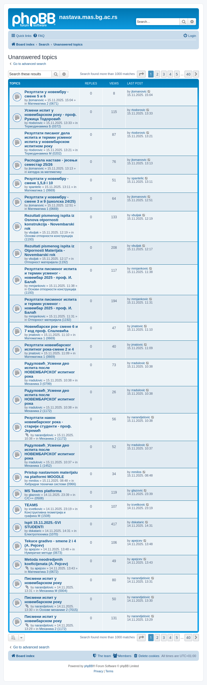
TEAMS (31, 505)
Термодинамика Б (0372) (43, 126)
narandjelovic (44, 435)
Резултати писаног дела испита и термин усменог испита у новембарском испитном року (48, 139)
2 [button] (157, 74)
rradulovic (36, 380)
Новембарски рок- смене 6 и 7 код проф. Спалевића (51, 328)
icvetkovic (36, 509)
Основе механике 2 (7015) (58, 609)
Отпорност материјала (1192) (46, 262)
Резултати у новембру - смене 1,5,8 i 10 (47, 180)
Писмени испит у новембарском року (43, 580)
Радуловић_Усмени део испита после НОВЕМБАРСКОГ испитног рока (50, 370)
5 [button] (177, 74)
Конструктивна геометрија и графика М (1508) (45, 514)
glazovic (34, 494)
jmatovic (34, 334)
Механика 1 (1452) (38, 465)
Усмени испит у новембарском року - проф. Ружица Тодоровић (50, 114)
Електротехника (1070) (41, 534)
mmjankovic (37, 285)
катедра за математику (45, 172)
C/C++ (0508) (34, 498)
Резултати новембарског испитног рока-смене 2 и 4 (49, 347)
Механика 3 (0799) (38, 383)
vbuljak (34, 232)
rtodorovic (36, 123)
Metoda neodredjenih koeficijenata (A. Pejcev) (46, 561)
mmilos (34, 480)
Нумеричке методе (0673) (43, 552)
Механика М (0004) (53, 590)
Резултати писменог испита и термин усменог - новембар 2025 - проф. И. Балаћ (51, 275)
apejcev (34, 549)
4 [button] (170, 74)
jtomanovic (36, 100)
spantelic (35, 187)
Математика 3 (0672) (43, 571)
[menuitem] (38, 35)
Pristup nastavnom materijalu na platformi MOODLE (51, 474)
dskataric (35, 530)
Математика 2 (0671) (43, 103)
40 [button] (188, 74)
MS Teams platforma (43, 491)
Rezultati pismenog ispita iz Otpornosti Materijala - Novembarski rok (49, 250)
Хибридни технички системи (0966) (50, 484)
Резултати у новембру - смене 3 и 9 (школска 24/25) (50, 199)
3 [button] (164, 74)
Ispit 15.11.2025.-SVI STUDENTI (43, 524)
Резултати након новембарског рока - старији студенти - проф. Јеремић (48, 424)
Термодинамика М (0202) (43, 153)
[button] (141, 74)
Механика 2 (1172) (38, 411)
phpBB (88, 666)
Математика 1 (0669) (40, 190)
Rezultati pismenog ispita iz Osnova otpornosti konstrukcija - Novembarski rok (49, 222)
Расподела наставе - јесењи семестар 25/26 (51, 162)
